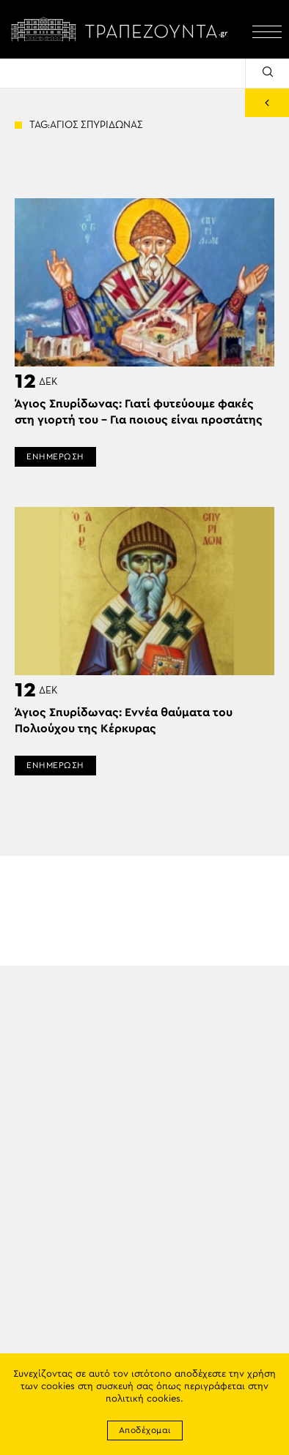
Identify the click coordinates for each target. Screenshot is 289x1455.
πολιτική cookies (143, 1399)
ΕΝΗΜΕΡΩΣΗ (55, 456)
